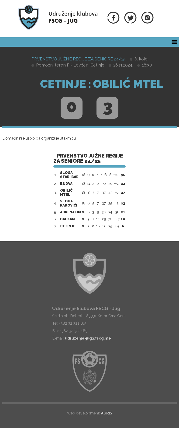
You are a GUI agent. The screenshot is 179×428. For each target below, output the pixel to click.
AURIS (106, 413)
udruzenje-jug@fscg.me (88, 338)
